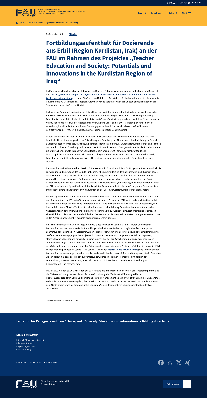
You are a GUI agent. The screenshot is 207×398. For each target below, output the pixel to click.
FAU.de (171, 3)
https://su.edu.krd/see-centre (123, 249)
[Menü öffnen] (186, 13)
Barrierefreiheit (51, 362)
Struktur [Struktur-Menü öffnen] (185, 3)
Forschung (156, 13)
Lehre (171, 13)
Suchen (196, 3)
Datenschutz (35, 362)
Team (140, 13)
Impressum (21, 362)
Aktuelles (73, 34)
